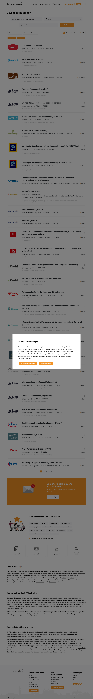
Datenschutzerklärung (24, 358)
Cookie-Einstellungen (46, 363)
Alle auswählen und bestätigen (28, 363)
